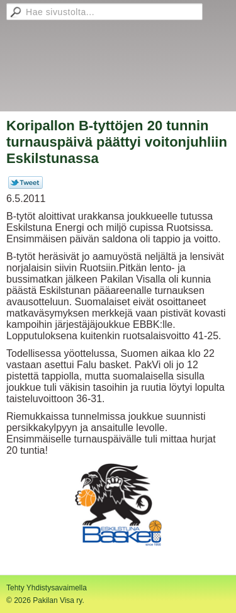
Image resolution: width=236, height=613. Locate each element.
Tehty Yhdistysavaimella (46, 587)
